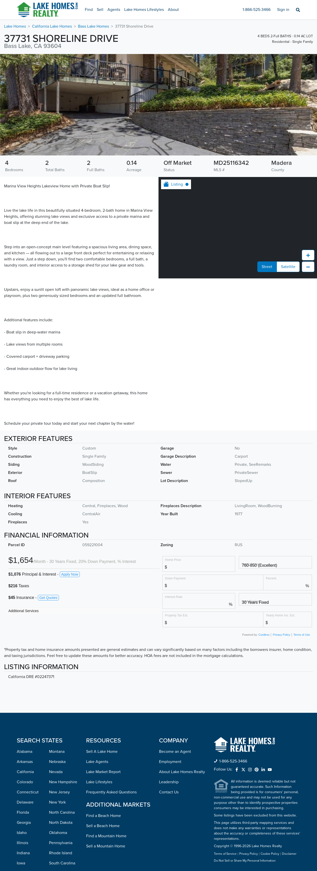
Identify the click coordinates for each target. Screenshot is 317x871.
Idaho (22, 832)
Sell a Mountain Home (105, 846)
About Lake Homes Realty (182, 771)
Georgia (24, 822)
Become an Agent (175, 751)
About (173, 9)
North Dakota (60, 822)
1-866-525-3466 (257, 9)
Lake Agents (97, 761)
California (25, 771)
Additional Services (23, 611)
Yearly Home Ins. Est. (280, 615)
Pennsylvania (60, 842)
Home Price (173, 559)
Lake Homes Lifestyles (144, 9)
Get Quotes (48, 598)
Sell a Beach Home (103, 825)
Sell (100, 9)
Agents (113, 9)
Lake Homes (15, 26)
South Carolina (62, 863)
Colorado (25, 782)
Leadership (169, 782)
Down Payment (175, 578)
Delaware (25, 802)
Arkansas (25, 761)
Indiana (23, 853)
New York (57, 802)
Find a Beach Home (103, 815)
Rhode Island (60, 853)
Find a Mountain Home (106, 836)
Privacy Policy (281, 634)
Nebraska (57, 761)
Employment (170, 761)
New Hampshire (63, 782)
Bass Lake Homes (93, 26)
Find (89, 9)
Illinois (22, 842)
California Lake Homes (52, 26)
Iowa (21, 863)
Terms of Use (301, 634)
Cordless (264, 634)
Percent (271, 578)
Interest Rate (174, 596)
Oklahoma (58, 832)
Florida (23, 812)
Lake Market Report (103, 771)
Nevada (55, 771)
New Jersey (59, 792)
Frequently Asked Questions (111, 792)
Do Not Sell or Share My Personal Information (245, 861)
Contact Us (169, 792)
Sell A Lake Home (102, 751)
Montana (57, 751)
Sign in (283, 9)
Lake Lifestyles (99, 782)
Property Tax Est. (176, 615)
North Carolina (62, 812)
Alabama (24, 751)
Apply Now (69, 574)
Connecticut (28, 792)
